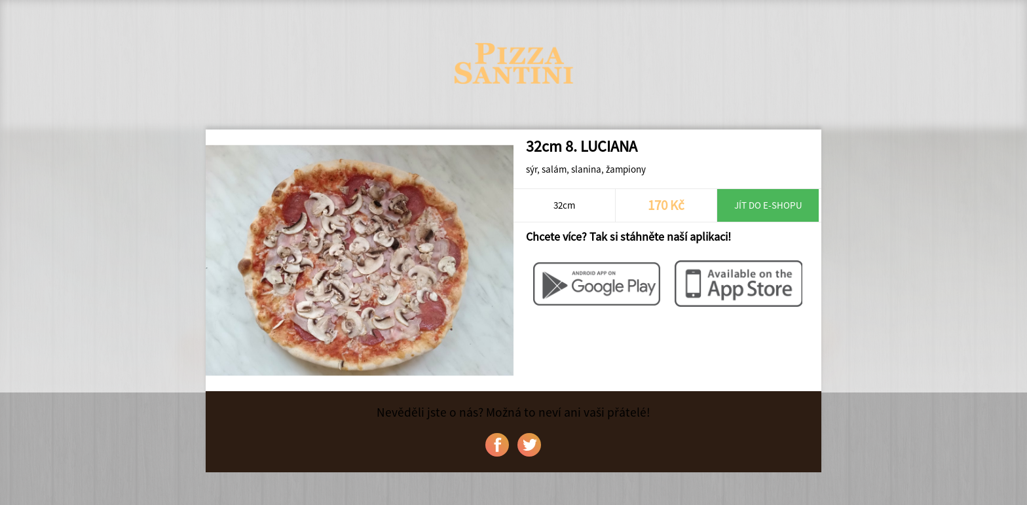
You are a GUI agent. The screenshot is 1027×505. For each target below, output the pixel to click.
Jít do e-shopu (768, 205)
